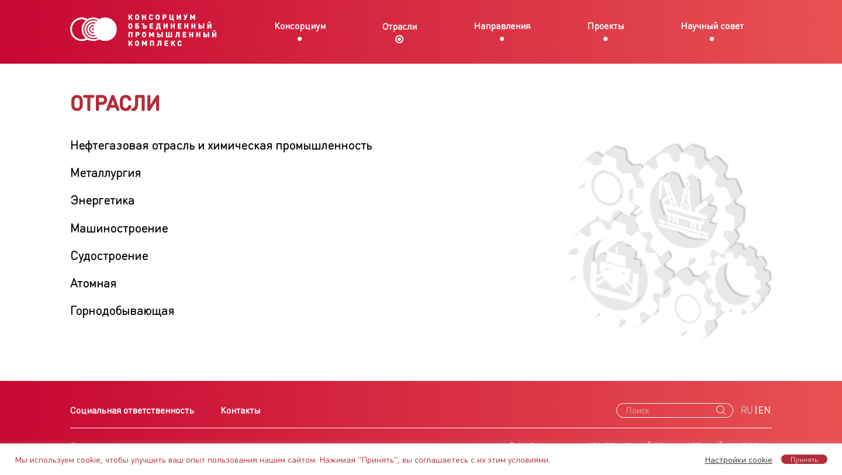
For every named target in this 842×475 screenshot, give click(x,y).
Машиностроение (119, 227)
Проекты (605, 25)
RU (746, 410)
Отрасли (399, 26)
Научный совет (712, 25)
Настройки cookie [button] (738, 459)
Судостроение (109, 255)
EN (764, 410)
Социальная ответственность (132, 410)
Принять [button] (804, 459)
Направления (502, 25)
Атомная (93, 282)
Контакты (240, 410)
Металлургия (105, 172)
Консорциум (300, 25)
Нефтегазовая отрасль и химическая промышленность (221, 144)
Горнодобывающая (122, 310)
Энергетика (102, 199)
